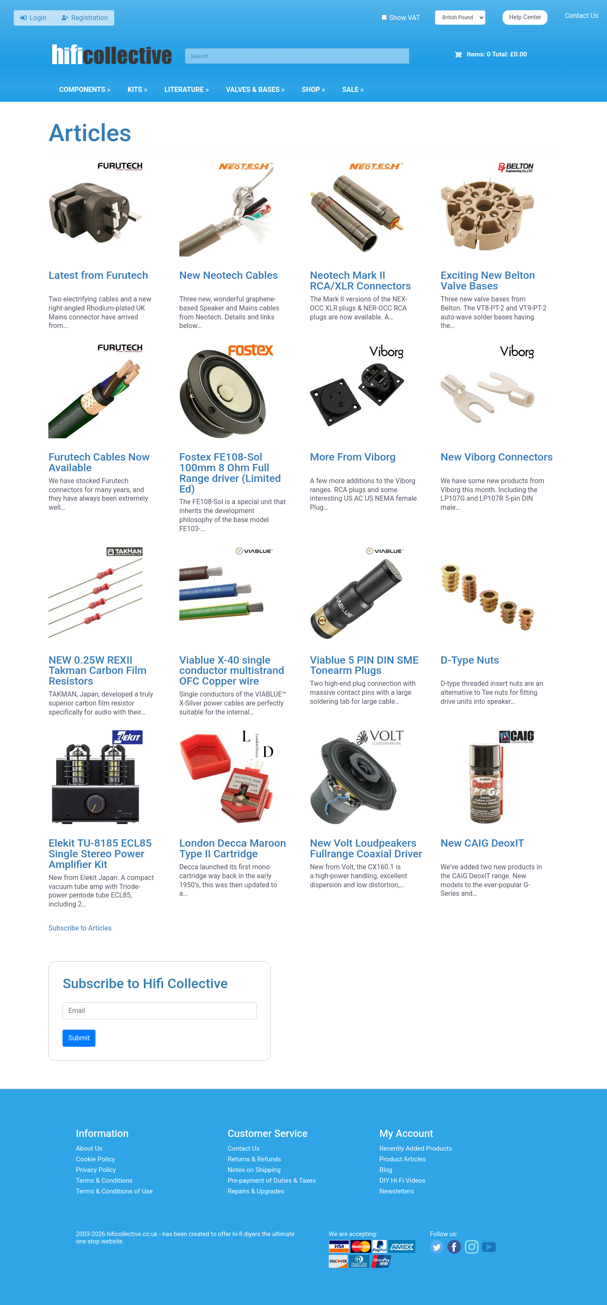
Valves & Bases (255, 90)
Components (84, 90)
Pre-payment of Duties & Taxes (272, 1180)
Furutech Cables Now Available (98, 462)
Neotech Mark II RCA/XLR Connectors (360, 280)
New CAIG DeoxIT (482, 843)
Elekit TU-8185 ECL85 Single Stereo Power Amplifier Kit (100, 854)
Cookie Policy (95, 1159)
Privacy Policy (96, 1170)
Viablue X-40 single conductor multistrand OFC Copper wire (231, 671)
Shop (313, 90)
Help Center (525, 17)
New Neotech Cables (228, 275)
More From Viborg (353, 457)
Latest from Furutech (98, 275)
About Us (89, 1148)
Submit (78, 1038)
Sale (353, 90)
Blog (385, 1170)
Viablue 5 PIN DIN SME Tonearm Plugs (364, 665)
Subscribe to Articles (79, 928)
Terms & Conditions (104, 1180)
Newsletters (396, 1191)
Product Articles (402, 1159)
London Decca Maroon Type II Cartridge (232, 848)
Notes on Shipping (254, 1170)
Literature (186, 90)
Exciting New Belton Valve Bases (487, 280)
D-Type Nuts (469, 660)
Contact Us (581, 16)
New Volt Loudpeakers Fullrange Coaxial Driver (366, 848)
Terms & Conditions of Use (114, 1191)
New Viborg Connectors (496, 457)
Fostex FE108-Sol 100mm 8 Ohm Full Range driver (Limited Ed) (230, 473)
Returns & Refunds (254, 1159)
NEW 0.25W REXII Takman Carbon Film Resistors (97, 671)
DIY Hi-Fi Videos (402, 1180)
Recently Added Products (415, 1148)
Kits (137, 90)
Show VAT (400, 18)
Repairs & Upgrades (256, 1191)
